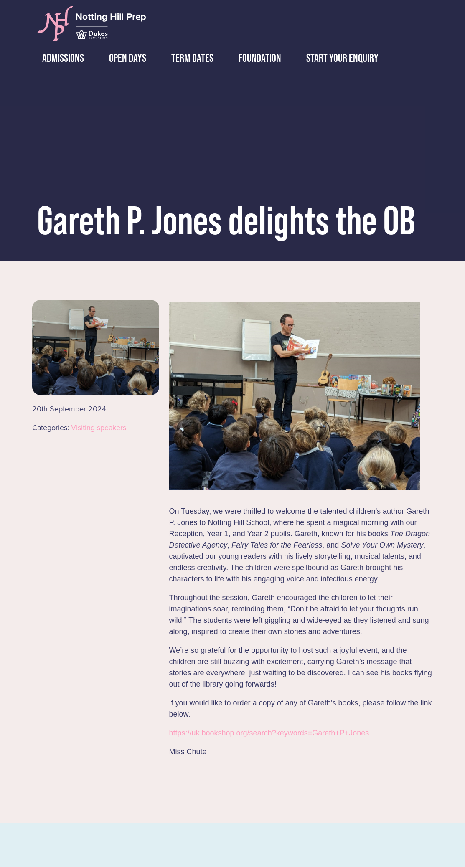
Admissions (60, 58)
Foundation (256, 58)
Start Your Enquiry (339, 58)
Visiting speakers (98, 427)
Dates (189, 58)
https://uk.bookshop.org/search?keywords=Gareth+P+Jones (269, 733)
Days (124, 58)
